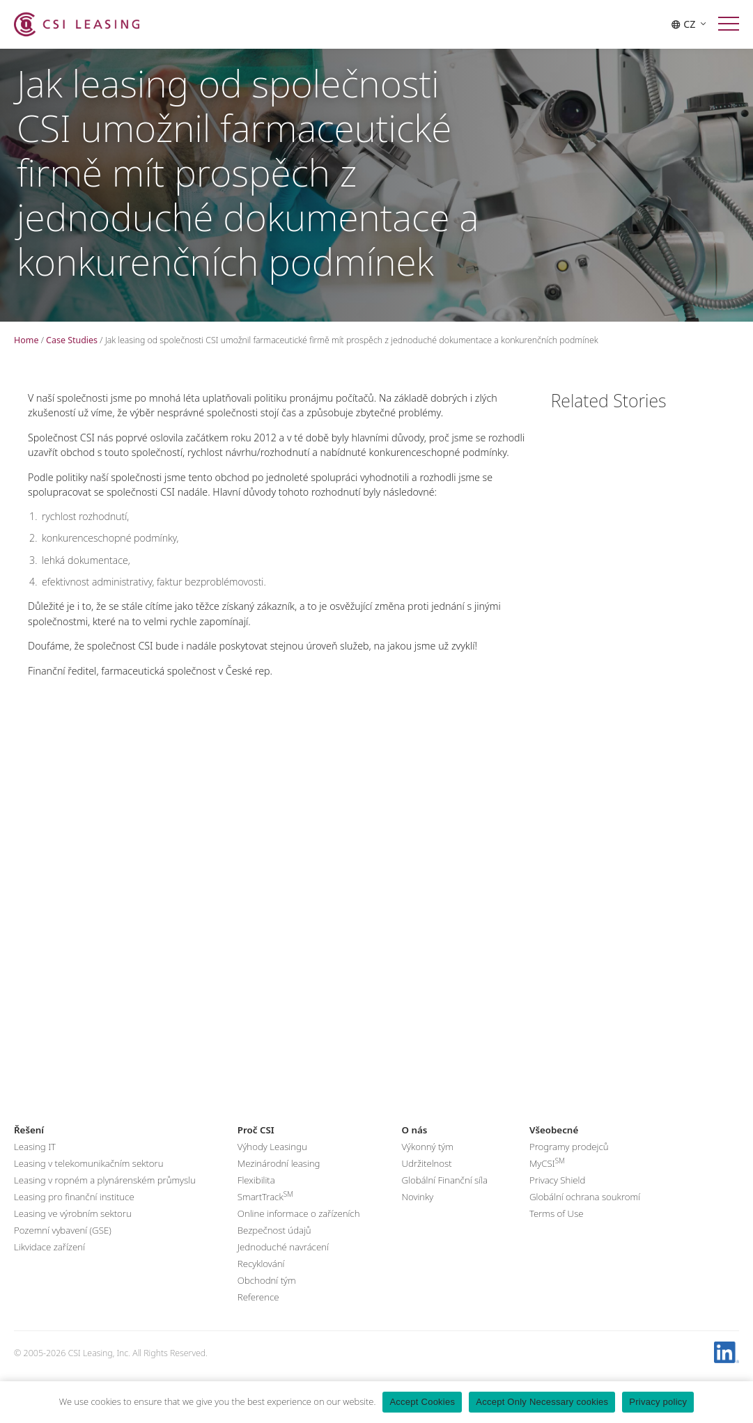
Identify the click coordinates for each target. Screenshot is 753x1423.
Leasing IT (35, 1162)
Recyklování (261, 1279)
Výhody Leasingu (272, 1162)
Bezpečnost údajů (274, 1246)
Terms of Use (556, 1229)
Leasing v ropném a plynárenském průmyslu (105, 1196)
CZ (689, 24)
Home (26, 340)
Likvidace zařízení (49, 1263)
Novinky (417, 1212)
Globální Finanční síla (444, 1196)
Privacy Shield (557, 1196)
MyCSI (547, 1179)
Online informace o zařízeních (299, 1229)
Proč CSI (256, 1146)
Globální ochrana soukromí (584, 1212)
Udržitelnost (426, 1179)
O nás (414, 1146)
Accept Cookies (422, 1402)
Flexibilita (256, 1196)
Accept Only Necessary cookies (542, 1402)
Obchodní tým (267, 1296)
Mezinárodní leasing (279, 1179)
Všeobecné (553, 1146)
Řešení (29, 1146)
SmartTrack (265, 1212)
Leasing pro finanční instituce (74, 1212)
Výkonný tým (427, 1162)
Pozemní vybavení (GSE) (62, 1246)
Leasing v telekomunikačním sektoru (88, 1179)
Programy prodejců (569, 1162)
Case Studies (72, 340)
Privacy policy (658, 1402)
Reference (258, 1313)
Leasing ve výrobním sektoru (73, 1229)
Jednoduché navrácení (283, 1263)
